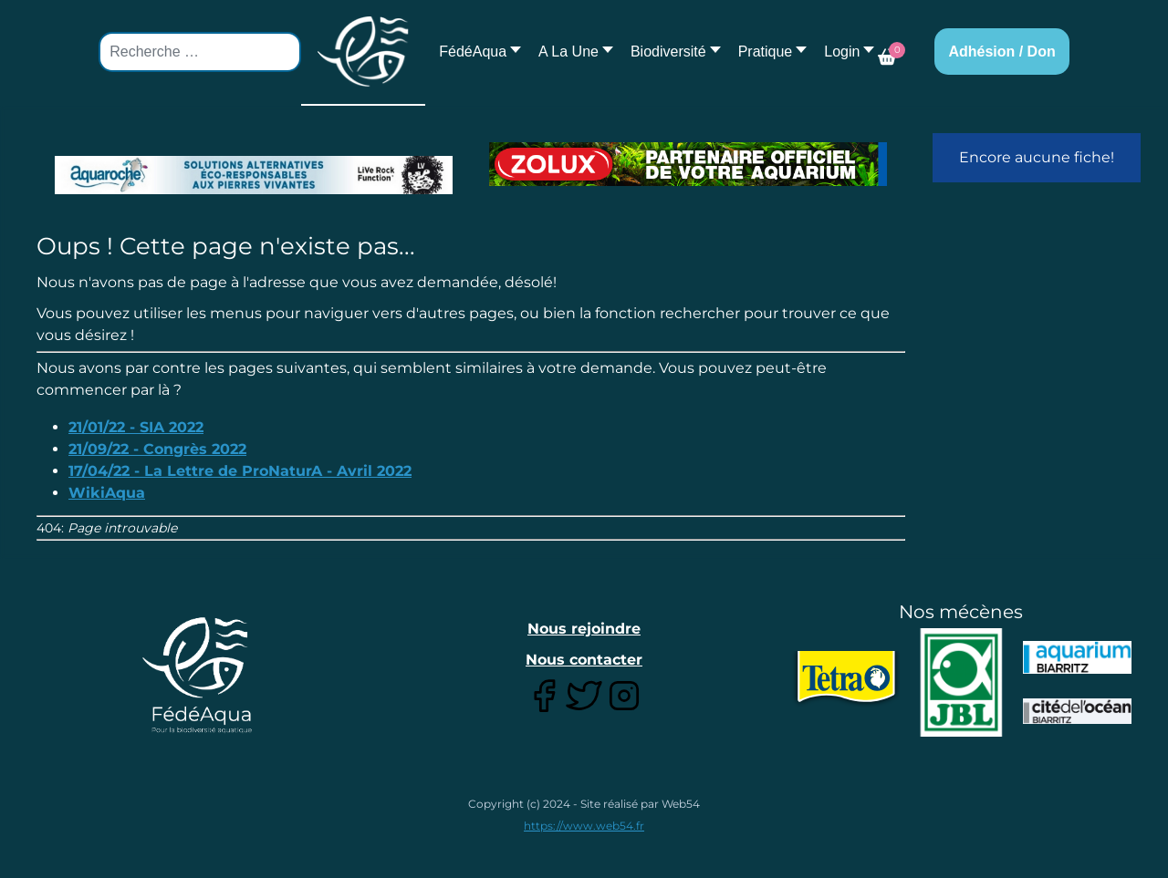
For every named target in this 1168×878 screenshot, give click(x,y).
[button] (571, 51)
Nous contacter (584, 659)
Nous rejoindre (584, 628)
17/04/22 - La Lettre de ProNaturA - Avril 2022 (240, 471)
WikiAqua (106, 492)
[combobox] (200, 52)
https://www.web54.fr (584, 825)
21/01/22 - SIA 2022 (135, 427)
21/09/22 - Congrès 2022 (157, 449)
